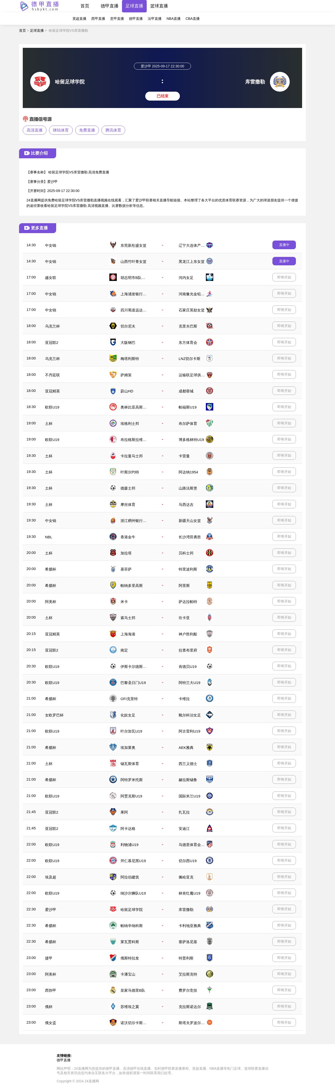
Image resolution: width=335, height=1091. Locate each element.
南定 (124, 650)
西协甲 (50, 990)
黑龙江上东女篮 (192, 261)
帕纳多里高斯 (131, 585)
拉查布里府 (188, 650)
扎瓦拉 (184, 812)
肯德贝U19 (188, 666)
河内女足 (186, 277)
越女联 (50, 277)
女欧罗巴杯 (54, 715)
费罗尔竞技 (188, 990)
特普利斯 (186, 958)
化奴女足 (127, 715)
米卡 (124, 602)
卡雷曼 (184, 456)
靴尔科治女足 (190, 715)
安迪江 (184, 828)
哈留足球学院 (131, 909)
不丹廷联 (52, 375)
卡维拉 (184, 699)
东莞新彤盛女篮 (133, 245)
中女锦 (50, 245)
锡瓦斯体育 (129, 764)
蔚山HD (126, 391)
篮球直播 (159, 5)
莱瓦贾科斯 (129, 942)
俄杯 (48, 1007)
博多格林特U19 (191, 439)
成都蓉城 (186, 391)
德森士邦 (127, 488)
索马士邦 (127, 618)
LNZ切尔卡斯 (189, 358)
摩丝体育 (127, 504)
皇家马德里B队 (132, 990)
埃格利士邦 (129, 423)
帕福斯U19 (188, 407)
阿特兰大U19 (189, 683)
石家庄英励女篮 (192, 310)
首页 (84, 5)
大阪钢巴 (127, 342)
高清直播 (35, 130)
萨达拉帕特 (188, 602)
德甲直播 (110, 5)
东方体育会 (188, 342)
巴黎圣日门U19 (133, 683)
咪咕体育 (61, 130)
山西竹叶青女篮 (133, 261)
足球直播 (134, 5)
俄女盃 (50, 1023)
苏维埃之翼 (129, 1007)
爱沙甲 (50, 909)
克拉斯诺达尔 (190, 1007)
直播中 (284, 245)
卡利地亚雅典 (190, 926)
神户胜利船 (188, 634)
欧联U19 (52, 407)
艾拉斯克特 (188, 974)
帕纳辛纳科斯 (131, 926)
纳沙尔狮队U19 (133, 893)
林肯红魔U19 (189, 893)
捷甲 (48, 958)
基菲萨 (126, 569)
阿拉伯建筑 (129, 877)
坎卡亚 (184, 618)
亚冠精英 (52, 391)
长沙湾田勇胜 (190, 537)
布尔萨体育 (188, 423)
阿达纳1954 (188, 472)
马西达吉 (186, 504)
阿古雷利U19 (189, 731)
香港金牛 (127, 537)
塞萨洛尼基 (188, 942)
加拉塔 (126, 553)
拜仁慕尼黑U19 (133, 861)
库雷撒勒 (186, 909)
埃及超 (50, 877)
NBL (48, 537)
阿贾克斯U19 (131, 796)
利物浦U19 (129, 845)
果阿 (124, 812)
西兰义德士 (188, 764)
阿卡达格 (127, 828)
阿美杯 (50, 602)
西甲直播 (98, 19)
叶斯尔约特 (129, 472)
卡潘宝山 (127, 974)
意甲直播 (117, 19)
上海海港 (127, 634)
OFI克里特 (129, 699)
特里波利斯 (188, 569)
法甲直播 (155, 19)
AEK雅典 (186, 747)
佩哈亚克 (186, 877)
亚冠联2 (51, 342)
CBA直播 (193, 19)
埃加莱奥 (127, 747)
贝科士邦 (186, 553)
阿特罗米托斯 (131, 780)
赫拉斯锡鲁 (188, 780)
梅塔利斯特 (129, 358)
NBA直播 (174, 19)
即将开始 (284, 277)
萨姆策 (126, 375)
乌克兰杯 (52, 326)
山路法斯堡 (188, 488)
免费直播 (87, 130)
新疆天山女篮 (190, 520)
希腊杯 (50, 569)
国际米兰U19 (189, 796)
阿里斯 (184, 585)
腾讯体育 (113, 130)
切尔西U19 (188, 861)
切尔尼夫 (127, 326)
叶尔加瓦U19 (131, 731)
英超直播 (79, 19)
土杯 (48, 423)
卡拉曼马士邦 (131, 456)
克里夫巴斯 (188, 326)
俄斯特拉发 (129, 958)
